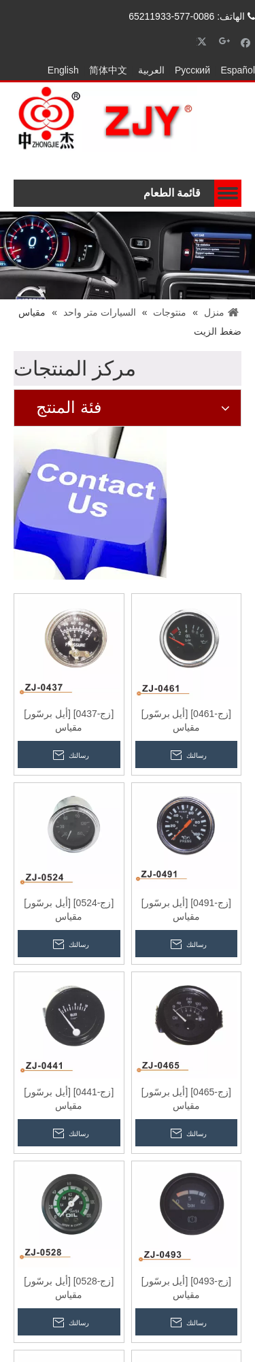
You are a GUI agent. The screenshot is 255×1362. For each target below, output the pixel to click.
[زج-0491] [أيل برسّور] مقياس (186, 909)
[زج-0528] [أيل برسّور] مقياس (69, 1288)
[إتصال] (90, 503)
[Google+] (224, 41)
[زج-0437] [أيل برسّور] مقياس (69, 720)
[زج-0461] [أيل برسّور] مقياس (186, 720)
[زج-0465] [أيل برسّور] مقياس (186, 1098)
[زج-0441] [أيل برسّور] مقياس (69, 1098)
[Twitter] (203, 41)
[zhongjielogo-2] (105, 119)
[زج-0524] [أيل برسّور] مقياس (69, 909)
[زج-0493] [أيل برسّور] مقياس (186, 1288)
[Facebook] (245, 41)
